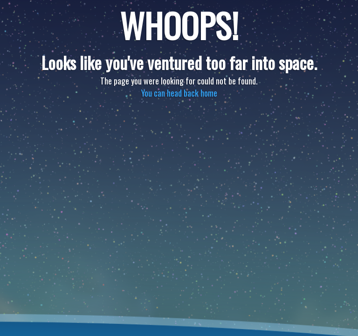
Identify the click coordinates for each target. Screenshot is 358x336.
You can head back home (179, 93)
